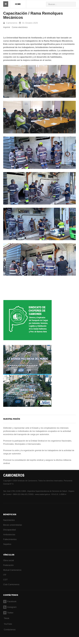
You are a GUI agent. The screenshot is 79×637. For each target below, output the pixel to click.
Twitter (8, 612)
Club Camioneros (11, 584)
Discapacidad (9, 529)
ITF (4, 575)
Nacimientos (9, 520)
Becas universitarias (12, 525)
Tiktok (6, 618)
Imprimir (6, 27)
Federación (8, 565)
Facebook (9, 601)
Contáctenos (10, 629)
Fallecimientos (10, 539)
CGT (5, 579)
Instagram (10, 607)
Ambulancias (9, 534)
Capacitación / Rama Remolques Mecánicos (33, 15)
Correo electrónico (20, 27)
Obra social (8, 560)
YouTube (7, 624)
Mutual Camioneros (12, 570)
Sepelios (7, 544)
